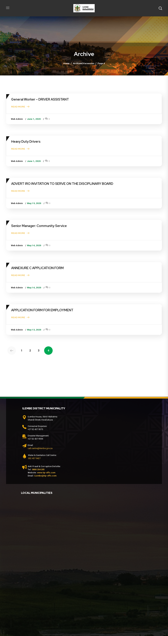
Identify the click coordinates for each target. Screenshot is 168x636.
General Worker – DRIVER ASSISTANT (40, 99)
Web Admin (17, 119)
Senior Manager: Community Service (39, 226)
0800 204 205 (38, 469)
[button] (160, 8)
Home (66, 63)
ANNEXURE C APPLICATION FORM (37, 268)
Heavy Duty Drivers (26, 141)
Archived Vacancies (83, 63)
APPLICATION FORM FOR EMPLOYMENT (42, 310)
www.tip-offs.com (46, 472)
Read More (18, 106)
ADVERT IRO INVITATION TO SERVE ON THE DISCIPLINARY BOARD (62, 184)
